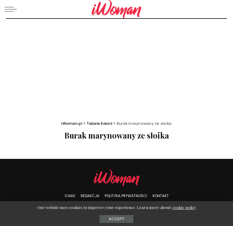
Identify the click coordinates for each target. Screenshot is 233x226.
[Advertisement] (116, 64)
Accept (116, 219)
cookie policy (184, 207)
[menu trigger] (12, 9)
